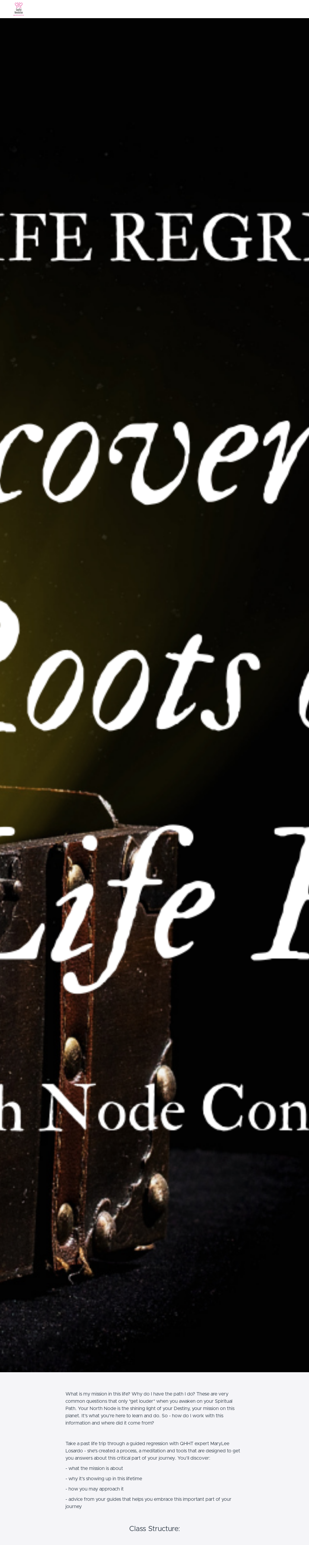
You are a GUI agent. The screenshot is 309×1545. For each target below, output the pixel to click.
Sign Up (291, 9)
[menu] (281, 9)
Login (274, 9)
